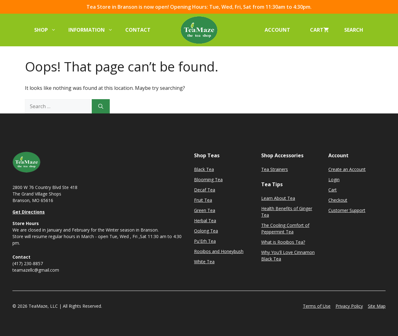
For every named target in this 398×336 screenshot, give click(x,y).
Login (334, 179)
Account (277, 29)
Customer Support (346, 210)
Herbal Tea (205, 220)
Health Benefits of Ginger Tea (286, 211)
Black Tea (204, 169)
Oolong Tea (206, 231)
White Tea (204, 262)
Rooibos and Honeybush (218, 251)
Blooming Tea (208, 179)
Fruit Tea (203, 200)
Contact (137, 29)
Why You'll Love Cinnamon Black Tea (288, 255)
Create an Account (347, 169)
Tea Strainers (274, 169)
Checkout (337, 200)
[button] (355, 30)
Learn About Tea (278, 198)
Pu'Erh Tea (205, 241)
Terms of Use (317, 306)
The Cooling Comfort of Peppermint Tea (285, 228)
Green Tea (204, 210)
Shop (48, 30)
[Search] (101, 106)
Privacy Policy (349, 306)
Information (93, 30)
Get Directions (28, 212)
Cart (332, 190)
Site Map (377, 306)
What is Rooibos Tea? (283, 242)
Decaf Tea (204, 190)
